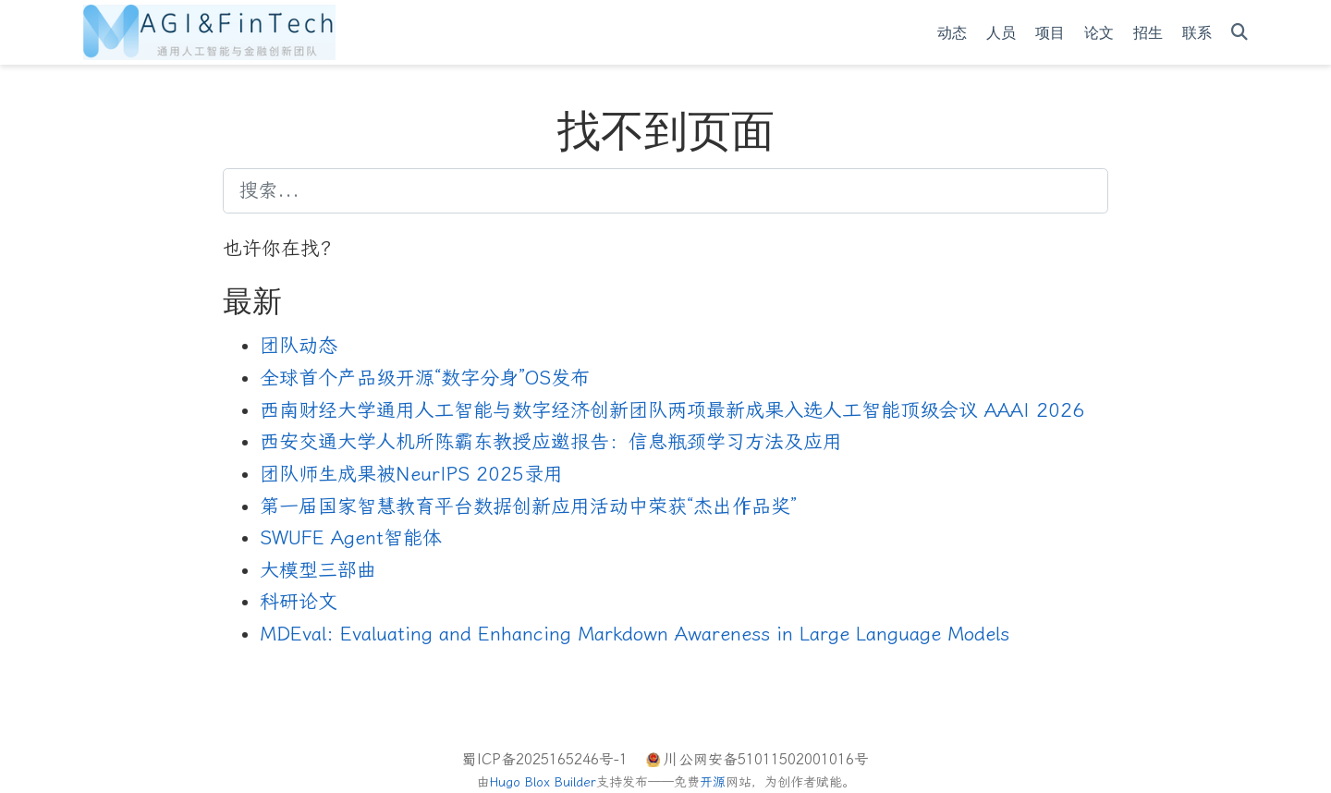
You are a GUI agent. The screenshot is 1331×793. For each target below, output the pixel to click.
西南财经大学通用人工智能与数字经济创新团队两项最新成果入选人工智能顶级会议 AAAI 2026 (672, 410)
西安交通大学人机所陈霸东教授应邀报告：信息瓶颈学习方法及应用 (551, 442)
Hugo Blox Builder (543, 782)
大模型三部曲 (318, 570)
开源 (713, 782)
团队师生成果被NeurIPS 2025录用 (411, 474)
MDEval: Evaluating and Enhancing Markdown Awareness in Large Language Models (634, 634)
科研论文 (298, 602)
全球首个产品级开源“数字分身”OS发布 (425, 378)
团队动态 (298, 346)
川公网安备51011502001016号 (766, 759)
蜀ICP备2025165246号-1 (545, 759)
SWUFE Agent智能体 (351, 538)
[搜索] (1239, 32)
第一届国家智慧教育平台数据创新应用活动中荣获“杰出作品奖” (528, 506)
